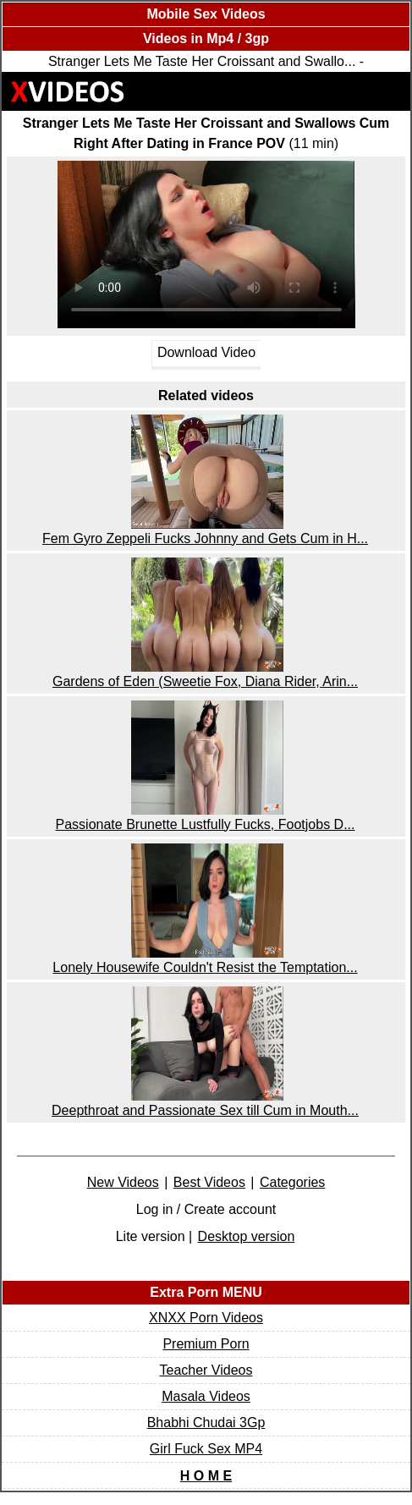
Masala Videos (206, 1396)
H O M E (206, 1476)
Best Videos (209, 1182)
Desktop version (246, 1236)
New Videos (123, 1182)
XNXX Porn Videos (206, 1317)
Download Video (206, 353)
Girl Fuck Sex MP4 (206, 1449)
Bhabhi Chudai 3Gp (206, 1422)
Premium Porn (205, 1344)
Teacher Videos (206, 1370)
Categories (292, 1182)
